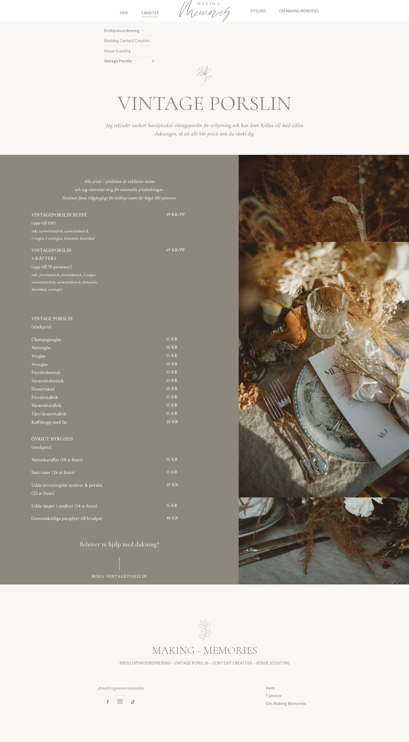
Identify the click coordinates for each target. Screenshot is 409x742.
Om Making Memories (299, 11)
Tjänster (150, 11)
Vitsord (258, 11)
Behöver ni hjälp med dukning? (119, 544)
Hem (124, 11)
